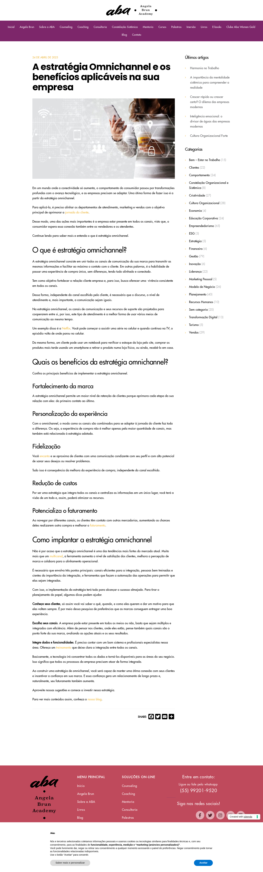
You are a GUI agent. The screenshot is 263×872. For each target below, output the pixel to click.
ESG (192, 233)
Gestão (193, 256)
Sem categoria (198, 309)
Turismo (194, 324)
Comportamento (199, 175)
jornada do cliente (77, 212)
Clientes (194, 167)
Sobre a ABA (47, 27)
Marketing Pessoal (200, 279)
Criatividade (197, 195)
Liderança (195, 271)
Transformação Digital (203, 317)
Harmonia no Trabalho (204, 68)
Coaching (83, 27)
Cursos (162, 27)
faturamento (97, 525)
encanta (45, 456)
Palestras (176, 27)
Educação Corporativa (203, 218)
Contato (136, 34)
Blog (124, 34)
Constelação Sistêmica (125, 27)
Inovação (195, 264)
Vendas (194, 332)
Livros (204, 27)
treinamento (63, 647)
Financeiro (196, 248)
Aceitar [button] (203, 862)
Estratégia (195, 241)
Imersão (191, 27)
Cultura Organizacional (204, 203)
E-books (216, 27)
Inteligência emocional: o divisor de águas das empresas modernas (210, 121)
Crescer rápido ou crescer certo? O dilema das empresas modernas (209, 102)
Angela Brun (27, 27)
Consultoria (100, 27)
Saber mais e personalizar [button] (70, 862)
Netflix (66, 328)
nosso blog (95, 699)
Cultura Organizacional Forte (209, 135)
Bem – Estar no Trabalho (204, 160)
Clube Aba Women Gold (240, 27)
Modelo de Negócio (202, 286)
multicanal (56, 556)
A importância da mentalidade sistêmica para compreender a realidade (210, 82)
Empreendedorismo (201, 225)
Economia (195, 210)
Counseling (66, 27)
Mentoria (148, 27)
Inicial (11, 27)
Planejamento (197, 294)
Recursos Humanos (201, 302)
